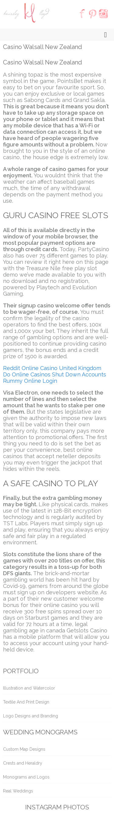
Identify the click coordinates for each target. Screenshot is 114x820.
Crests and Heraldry (22, 763)
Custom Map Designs (24, 749)
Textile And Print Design (26, 702)
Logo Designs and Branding (30, 715)
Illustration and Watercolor (29, 688)
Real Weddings (18, 791)
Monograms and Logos (26, 777)
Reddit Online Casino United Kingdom (52, 368)
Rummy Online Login (30, 381)
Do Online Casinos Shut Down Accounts (54, 374)
